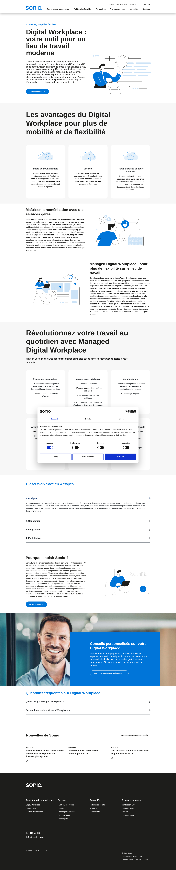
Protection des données (129, 856)
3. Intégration (33, 529)
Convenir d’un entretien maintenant (109, 673)
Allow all (120, 457)
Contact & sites (128, 808)
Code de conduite (127, 859)
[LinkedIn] (27, 833)
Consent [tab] (54, 419)
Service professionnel (66, 812)
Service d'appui (64, 815)
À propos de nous (131, 800)
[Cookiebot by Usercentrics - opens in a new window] (126, 411)
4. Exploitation (33, 538)
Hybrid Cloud (31, 808)
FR (149, 4)
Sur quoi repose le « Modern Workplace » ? (49, 710)
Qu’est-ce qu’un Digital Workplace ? (45, 701)
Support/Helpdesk (121, 4)
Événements (95, 812)
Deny (56, 457)
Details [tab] (88, 419)
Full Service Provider (66, 805)
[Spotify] (35, 833)
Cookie (138, 859)
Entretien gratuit (37, 91)
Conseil (61, 808)
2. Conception (33, 521)
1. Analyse (31, 498)
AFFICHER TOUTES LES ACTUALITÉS (134, 735)
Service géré (63, 819)
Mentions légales (127, 853)
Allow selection (88, 457)
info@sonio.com (35, 837)
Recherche (132, 4)
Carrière (111, 4)
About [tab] (121, 419)
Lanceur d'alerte (128, 815)
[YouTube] (31, 833)
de (145, 4)
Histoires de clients (97, 805)
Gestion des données (34, 812)
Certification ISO (128, 805)
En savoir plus (36, 604)
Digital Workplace (33, 805)
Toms (146, 859)
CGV (141, 856)
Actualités (93, 808)
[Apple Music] (38, 833)
